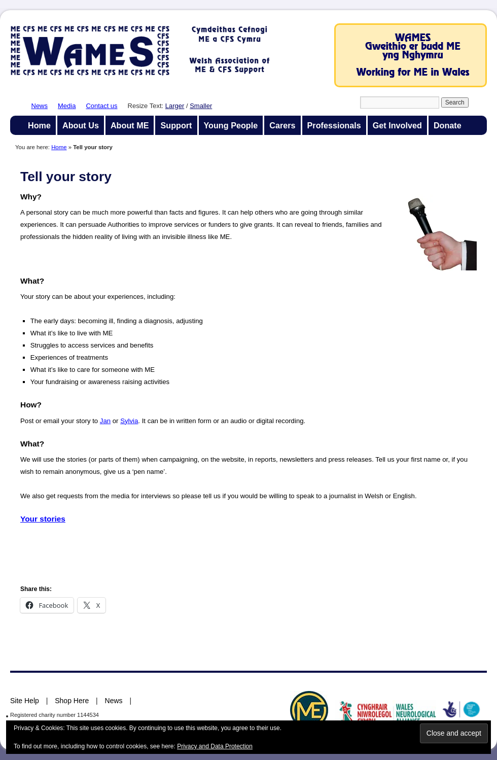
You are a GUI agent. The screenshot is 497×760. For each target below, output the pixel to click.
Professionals (334, 125)
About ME (130, 125)
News (39, 106)
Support (176, 125)
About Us (80, 125)
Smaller (201, 106)
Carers (282, 125)
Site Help (24, 701)
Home (39, 125)
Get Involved (397, 125)
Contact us (101, 106)
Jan (105, 421)
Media (67, 106)
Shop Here (72, 701)
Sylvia (129, 421)
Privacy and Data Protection (215, 746)
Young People (231, 125)
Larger (175, 106)
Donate (448, 125)
